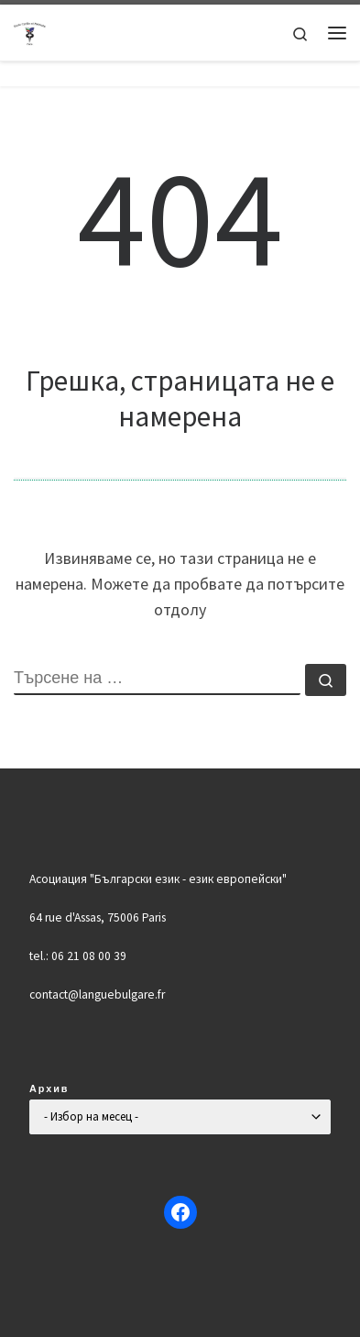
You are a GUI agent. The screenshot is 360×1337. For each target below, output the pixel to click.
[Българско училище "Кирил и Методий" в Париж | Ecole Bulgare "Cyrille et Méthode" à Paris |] (30, 30)
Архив (49, 1088)
